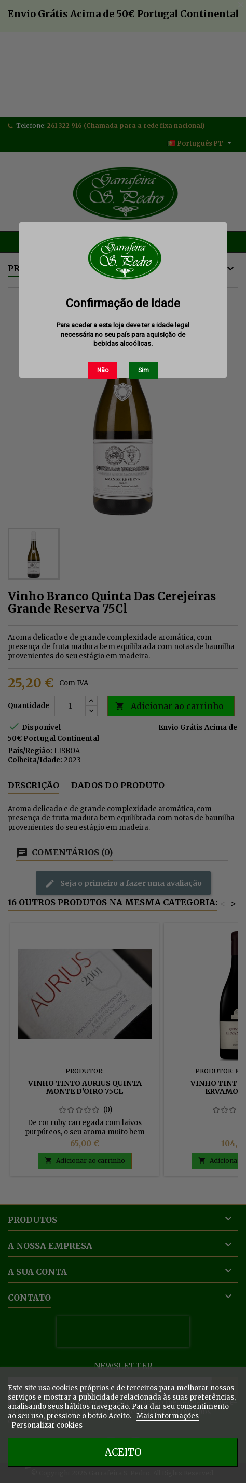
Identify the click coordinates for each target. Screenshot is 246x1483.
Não (102, 370)
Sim (143, 370)
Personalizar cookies (47, 1425)
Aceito (123, 1452)
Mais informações (167, 1416)
